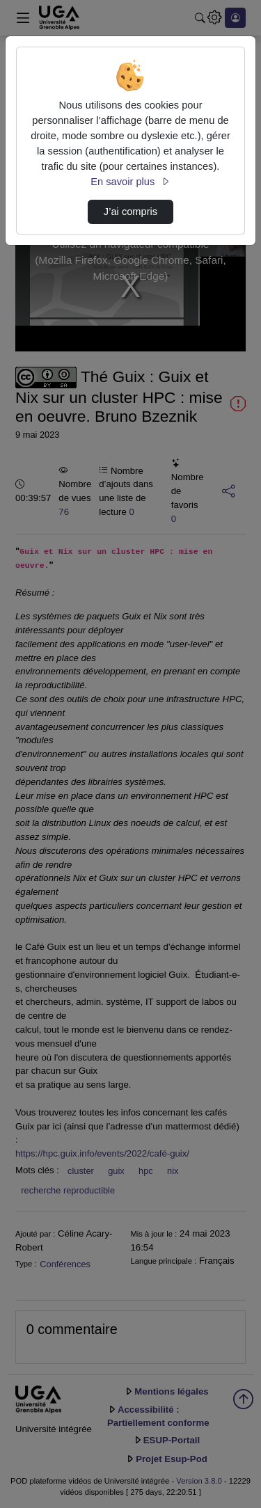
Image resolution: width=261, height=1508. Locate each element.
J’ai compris (130, 211)
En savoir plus (130, 181)
